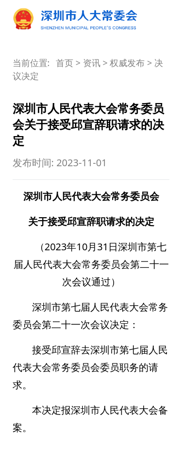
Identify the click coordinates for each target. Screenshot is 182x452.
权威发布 (127, 63)
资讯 (91, 63)
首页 (64, 63)
